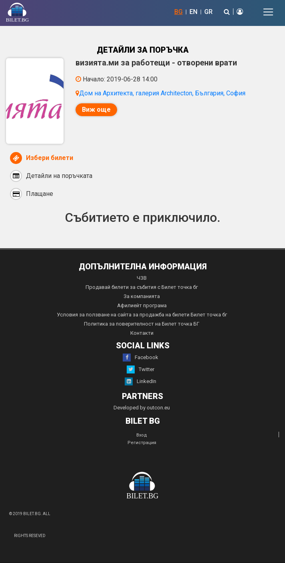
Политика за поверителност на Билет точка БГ (141, 323)
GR (208, 12)
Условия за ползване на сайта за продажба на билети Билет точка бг (142, 314)
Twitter (140, 369)
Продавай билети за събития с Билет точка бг (142, 287)
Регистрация (142, 443)
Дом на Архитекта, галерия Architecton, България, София (162, 93)
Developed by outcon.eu (142, 407)
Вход (141, 435)
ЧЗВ (142, 278)
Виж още (96, 109)
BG (178, 12)
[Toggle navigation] (268, 12)
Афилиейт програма (142, 305)
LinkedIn (140, 381)
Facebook (140, 358)
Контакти (141, 333)
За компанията (142, 296)
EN (193, 12)
